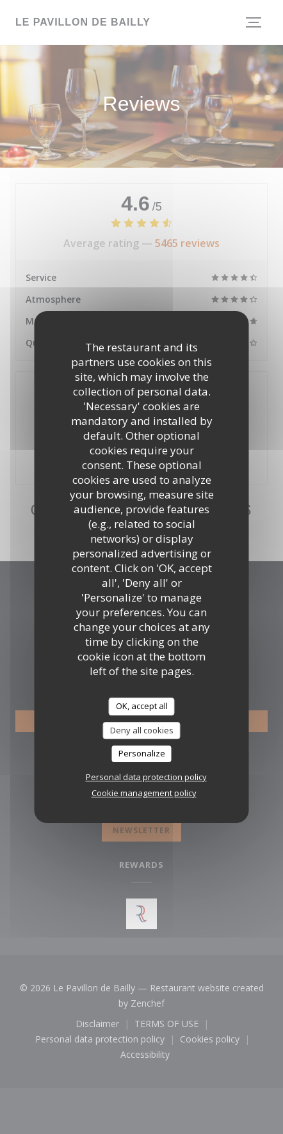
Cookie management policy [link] (144, 793)
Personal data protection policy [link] (146, 777)
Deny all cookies (142, 730)
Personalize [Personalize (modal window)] (141, 753)
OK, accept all (142, 706)
